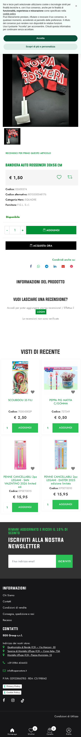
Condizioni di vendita (15, 607)
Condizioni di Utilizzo (66, 716)
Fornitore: (11, 205)
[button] (59, 177)
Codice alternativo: (16, 194)
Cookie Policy (13, 692)
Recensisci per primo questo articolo (28, 153)
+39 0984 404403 (17, 663)
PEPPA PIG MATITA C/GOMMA (60, 402)
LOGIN (41, 312)
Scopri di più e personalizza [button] (40, 46)
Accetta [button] (40, 38)
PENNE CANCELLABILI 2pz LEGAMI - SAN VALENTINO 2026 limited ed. (20, 482)
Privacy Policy (13, 686)
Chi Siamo (8, 595)
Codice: (10, 189)
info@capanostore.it (17, 670)
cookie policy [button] (9, 13)
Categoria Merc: (15, 199)
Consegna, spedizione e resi (18, 614)
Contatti (7, 601)
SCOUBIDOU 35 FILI (20, 400)
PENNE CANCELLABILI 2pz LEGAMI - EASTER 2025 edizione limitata (60, 480)
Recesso (7, 620)
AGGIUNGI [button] (25, 427)
